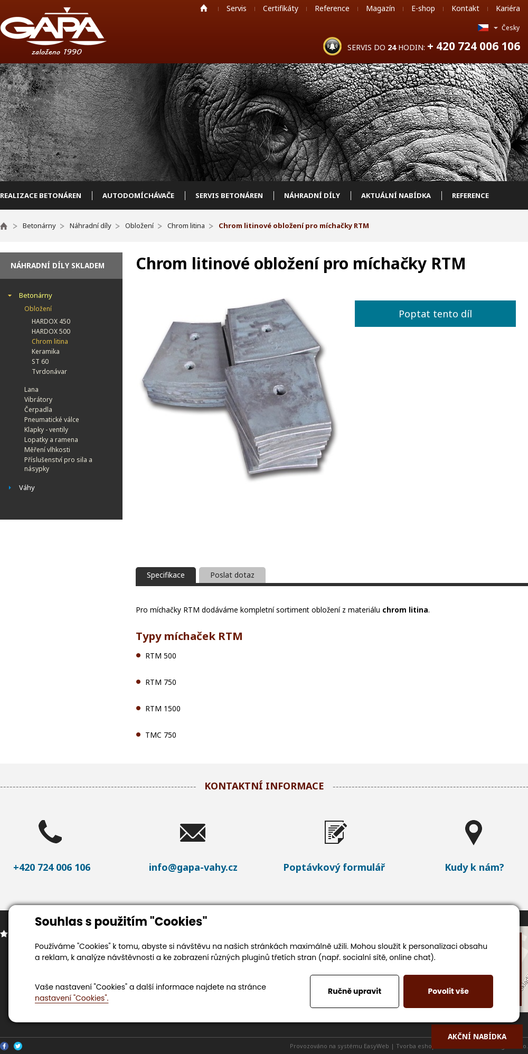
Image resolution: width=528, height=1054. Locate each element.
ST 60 (40, 361)
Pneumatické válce (51, 419)
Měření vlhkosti (47, 449)
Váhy (27, 487)
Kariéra (508, 8)
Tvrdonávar (49, 371)
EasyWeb (376, 1046)
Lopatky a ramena (51, 439)
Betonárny (35, 295)
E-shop (423, 8)
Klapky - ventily (46, 429)
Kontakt (465, 8)
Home (204, 8)
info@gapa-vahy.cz (193, 867)
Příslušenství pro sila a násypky (58, 464)
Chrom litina (50, 341)
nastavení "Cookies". (71, 998)
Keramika (46, 351)
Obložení (38, 308)
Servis (237, 8)
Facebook (4, 1046)
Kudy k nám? (474, 867)
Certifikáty (280, 8)
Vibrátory (38, 399)
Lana (31, 389)
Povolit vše (448, 991)
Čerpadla (38, 409)
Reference (332, 8)
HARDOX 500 (51, 331)
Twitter (18, 1046)
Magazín (380, 8)
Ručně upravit (354, 991)
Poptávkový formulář (334, 867)
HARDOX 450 (51, 321)
